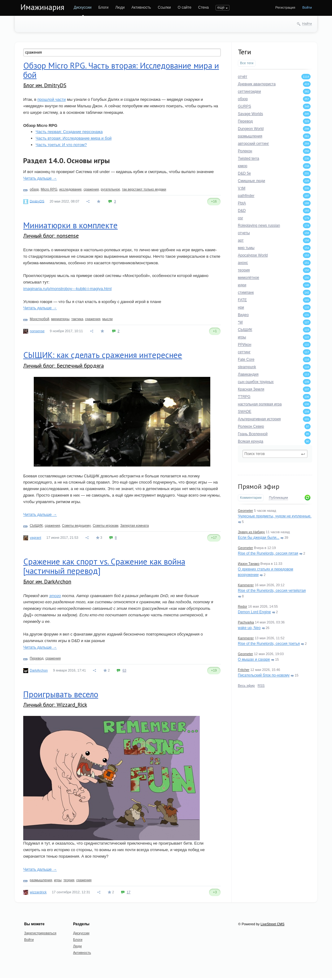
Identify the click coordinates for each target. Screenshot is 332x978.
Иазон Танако (249, 563)
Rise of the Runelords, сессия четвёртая (272, 590)
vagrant (35, 537)
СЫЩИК (36, 525)
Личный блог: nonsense (51, 235)
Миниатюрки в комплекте (70, 225)
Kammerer (246, 585)
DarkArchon (39, 670)
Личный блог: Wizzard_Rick (55, 704)
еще (221, 7)
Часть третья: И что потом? (61, 144)
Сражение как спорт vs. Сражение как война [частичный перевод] (104, 566)
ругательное (110, 189)
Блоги (103, 7)
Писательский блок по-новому (264, 675)
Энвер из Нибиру (251, 532)
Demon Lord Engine (254, 612)
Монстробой (39, 319)
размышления (41, 880)
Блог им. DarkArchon (47, 581)
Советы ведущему (76, 525)
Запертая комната (134, 525)
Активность (141, 7)
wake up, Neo (249, 628)
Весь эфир (246, 685)
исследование (70, 189)
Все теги (246, 63)
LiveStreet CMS (272, 924)
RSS (261, 685)
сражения (91, 189)
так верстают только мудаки (144, 189)
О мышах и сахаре (254, 659)
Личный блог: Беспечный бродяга (63, 365)
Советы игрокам (105, 525)
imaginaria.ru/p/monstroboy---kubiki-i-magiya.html (67, 288)
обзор (34, 189)
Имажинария (42, 7)
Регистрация (285, 7)
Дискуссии (83, 7)
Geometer (245, 510)
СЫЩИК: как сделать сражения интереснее (102, 355)
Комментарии (250, 497)
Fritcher (243, 670)
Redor (242, 606)
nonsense (37, 331)
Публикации (278, 497)
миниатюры (60, 319)
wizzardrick (38, 892)
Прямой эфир (258, 486)
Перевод (36, 658)
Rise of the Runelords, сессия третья (269, 643)
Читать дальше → (40, 178)
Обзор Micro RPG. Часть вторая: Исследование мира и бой (121, 70)
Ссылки (164, 7)
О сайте (184, 7)
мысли (107, 319)
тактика (77, 319)
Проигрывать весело (60, 694)
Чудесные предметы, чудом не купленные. (275, 516)
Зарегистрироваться (40, 933)
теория (68, 880)
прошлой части (51, 99)
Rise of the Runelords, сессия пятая (268, 553)
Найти (307, 23)
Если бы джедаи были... (258, 537)
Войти (307, 7)
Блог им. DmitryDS (44, 85)
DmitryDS (37, 201)
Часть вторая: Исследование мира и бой (73, 138)
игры (57, 880)
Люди (119, 7)
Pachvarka (246, 622)
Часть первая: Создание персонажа (69, 131)
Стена (203, 7)
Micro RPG (49, 189)
